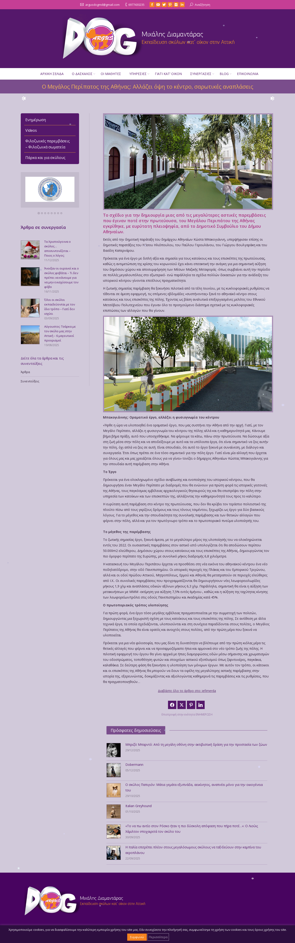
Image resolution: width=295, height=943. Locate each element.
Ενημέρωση (35, 119)
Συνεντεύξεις (30, 381)
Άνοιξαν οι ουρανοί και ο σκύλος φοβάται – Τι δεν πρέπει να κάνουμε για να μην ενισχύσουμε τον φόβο (61, 277)
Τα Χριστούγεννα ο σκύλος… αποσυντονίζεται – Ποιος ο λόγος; (57, 248)
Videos (31, 130)
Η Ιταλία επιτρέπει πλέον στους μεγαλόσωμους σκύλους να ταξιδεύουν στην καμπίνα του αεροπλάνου (193, 850)
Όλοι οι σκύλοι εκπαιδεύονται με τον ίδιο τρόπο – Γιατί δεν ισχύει (59, 307)
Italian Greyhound (138, 806)
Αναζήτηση (202, 5)
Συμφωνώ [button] (137, 937)
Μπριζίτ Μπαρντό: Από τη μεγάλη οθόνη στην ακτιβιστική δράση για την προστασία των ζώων (196, 744)
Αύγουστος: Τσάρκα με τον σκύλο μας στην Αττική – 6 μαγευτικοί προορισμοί (60, 333)
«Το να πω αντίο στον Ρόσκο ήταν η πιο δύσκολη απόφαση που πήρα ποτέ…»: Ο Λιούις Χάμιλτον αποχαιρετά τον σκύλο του (191, 829)
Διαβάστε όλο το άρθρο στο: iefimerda (187, 691)
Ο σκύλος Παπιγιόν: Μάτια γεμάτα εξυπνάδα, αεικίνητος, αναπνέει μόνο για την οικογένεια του (194, 787)
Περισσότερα (158, 937)
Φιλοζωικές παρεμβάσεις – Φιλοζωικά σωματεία (47, 144)
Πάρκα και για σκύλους (45, 157)
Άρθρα (25, 372)
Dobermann (134, 764)
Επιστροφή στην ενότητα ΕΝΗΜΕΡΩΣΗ (187, 714)
